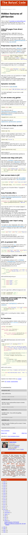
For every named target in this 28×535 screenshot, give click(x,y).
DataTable (5, 458)
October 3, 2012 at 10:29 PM (7, 406)
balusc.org (17, 446)
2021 (4, 491)
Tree (8, 472)
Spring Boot (4, 471)
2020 (4, 493)
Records (10, 468)
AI (9, 455)
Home (14, 433)
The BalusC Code (14, 2)
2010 (4, 509)
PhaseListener (6, 467)
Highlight (23, 460)
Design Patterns (11, 458)
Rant (7, 468)
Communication (6, 456)
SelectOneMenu (6, 470)
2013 (4, 504)
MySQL (13, 465)
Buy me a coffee (11, 449)
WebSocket (15, 474)
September (7, 512)
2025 (4, 485)
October (6, 510)
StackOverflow (14, 381)
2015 (4, 501)
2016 (4, 499)
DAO (23, 457)
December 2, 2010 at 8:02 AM (8, 396)
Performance (19, 466)
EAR (7, 459)
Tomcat (5, 472)
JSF (8, 463)
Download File (19, 458)
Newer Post (4, 433)
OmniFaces (20, 465)
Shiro (24, 470)
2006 (4, 531)
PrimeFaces (22, 467)
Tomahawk (24, 471)
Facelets (5, 460)
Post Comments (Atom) (13, 436)
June (5, 517)
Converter (6, 457)
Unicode (16, 472)
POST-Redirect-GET (15, 467)
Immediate (10, 461)
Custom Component (17, 457)
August (6, 513)
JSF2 (12, 463)
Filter (13, 460)
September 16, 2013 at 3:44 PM (8, 427)
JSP (5, 381)
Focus (16, 460)
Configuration (22, 456)
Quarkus (3, 468)
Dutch (4, 459)
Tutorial (12, 472)
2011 (4, 507)
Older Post (24, 433)
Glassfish (19, 460)
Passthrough (13, 466)
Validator (13, 473)
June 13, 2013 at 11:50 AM (7, 417)
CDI (24, 455)
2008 (4, 528)
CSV (12, 457)
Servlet (8, 381)
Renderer (15, 468)
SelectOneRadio (14, 470)
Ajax (12, 455)
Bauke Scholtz (13, 441)
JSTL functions (14, 322)
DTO (24, 458)
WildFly (14, 476)
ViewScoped (9, 474)
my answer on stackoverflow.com (17, 21)
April (5, 518)
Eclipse (11, 459)
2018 (4, 496)
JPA (4, 463)
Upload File (22, 472)
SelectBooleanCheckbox (22, 468)
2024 (4, 486)
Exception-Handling (22, 459)
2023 (4, 488)
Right (3, 409)
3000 (4, 481)
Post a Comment (5, 430)
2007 (4, 530)
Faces (9, 460)
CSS (9, 457)
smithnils (4, 419)
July (5, 515)
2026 (4, 483)
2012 (4, 506)
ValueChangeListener (20, 473)
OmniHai (7, 466)
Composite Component (14, 456)
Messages (9, 465)
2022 (4, 489)
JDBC (24, 461)
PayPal (22, 449)
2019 (4, 494)
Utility (8, 473)
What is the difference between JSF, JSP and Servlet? (15, 524)
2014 (4, 502)
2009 (4, 527)
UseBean (4, 473)
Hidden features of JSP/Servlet (11, 15)
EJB (15, 459)
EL (17, 459)
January (6, 520)
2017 (4, 497)
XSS (15, 244)
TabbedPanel (18, 471)
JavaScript (19, 461)
